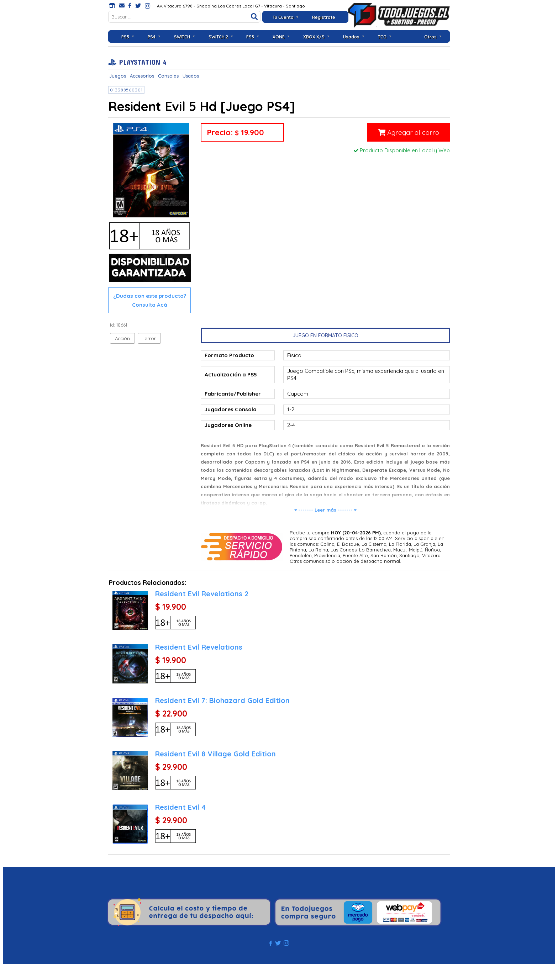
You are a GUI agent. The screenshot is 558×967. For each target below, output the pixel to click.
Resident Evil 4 (180, 807)
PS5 (125, 36)
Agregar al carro (408, 132)
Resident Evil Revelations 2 (201, 593)
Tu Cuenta (283, 17)
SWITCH (182, 36)
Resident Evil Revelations (198, 647)
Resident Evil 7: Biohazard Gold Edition (222, 700)
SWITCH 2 (218, 36)
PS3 (250, 36)
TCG (382, 36)
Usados (351, 36)
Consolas (168, 76)
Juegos (117, 76)
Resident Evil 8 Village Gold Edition (215, 753)
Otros (430, 36)
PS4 (152, 36)
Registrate (323, 17)
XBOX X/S (314, 36)
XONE (279, 36)
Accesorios (142, 76)
